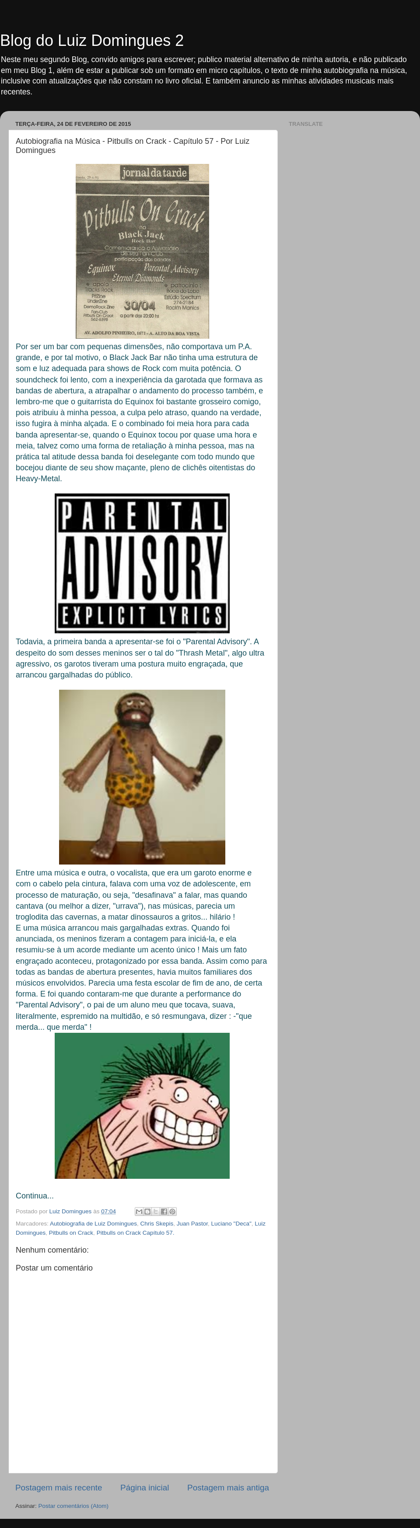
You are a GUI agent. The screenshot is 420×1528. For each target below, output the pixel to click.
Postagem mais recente (58, 1487)
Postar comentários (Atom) (73, 1506)
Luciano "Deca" (231, 1223)
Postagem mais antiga (228, 1487)
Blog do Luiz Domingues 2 (92, 40)
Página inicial (144, 1487)
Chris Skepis (156, 1223)
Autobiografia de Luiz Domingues (93, 1223)
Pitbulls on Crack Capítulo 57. (136, 1232)
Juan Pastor (192, 1223)
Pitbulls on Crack (71, 1232)
